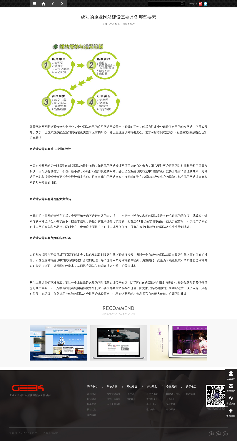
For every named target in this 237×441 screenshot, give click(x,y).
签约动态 (91, 414)
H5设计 (130, 394)
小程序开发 (152, 394)
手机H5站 (151, 404)
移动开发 (170, 409)
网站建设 (91, 399)
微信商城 (150, 409)
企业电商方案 (113, 404)
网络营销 (91, 404)
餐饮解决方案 (113, 394)
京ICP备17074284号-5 (20, 433)
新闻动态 (91, 394)
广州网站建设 (178, 293)
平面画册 (170, 399)
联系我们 (190, 394)
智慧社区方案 (113, 399)
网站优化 (91, 409)
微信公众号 (152, 399)
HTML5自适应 (173, 394)
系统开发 (170, 404)
